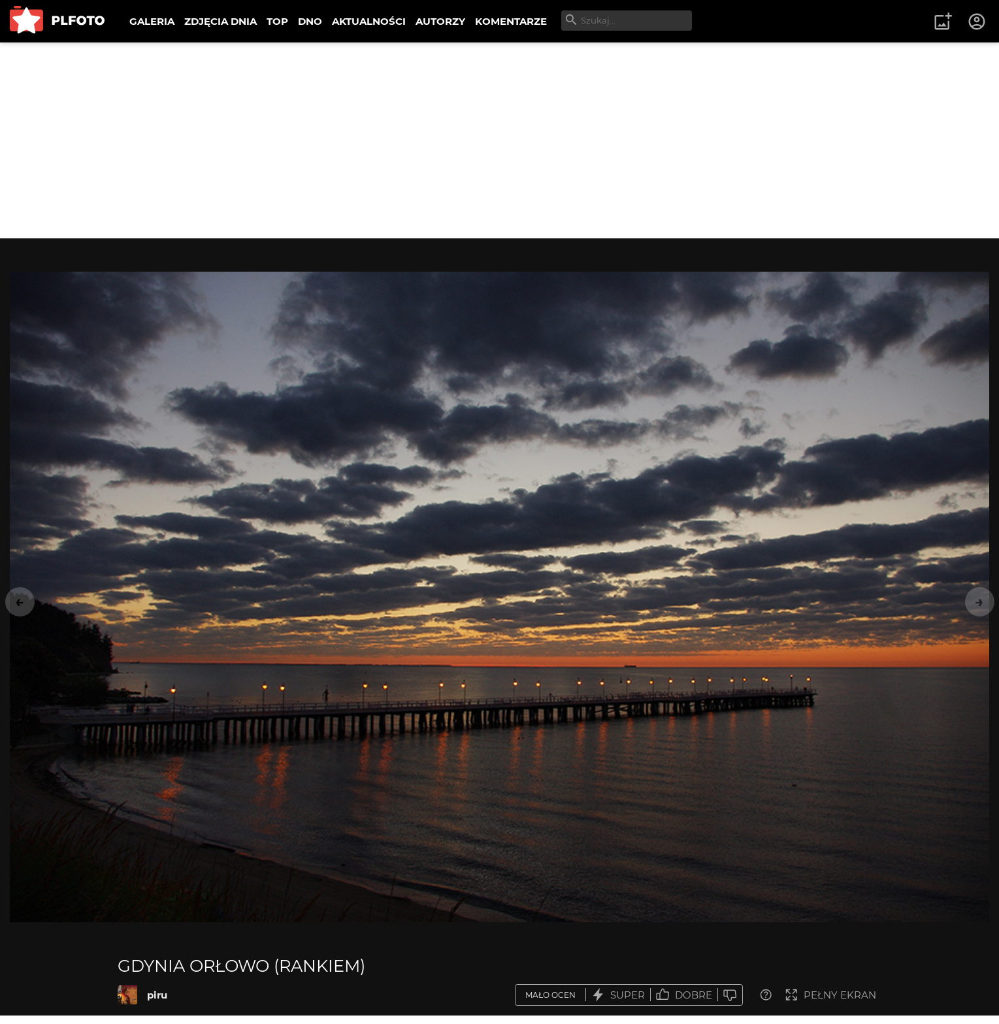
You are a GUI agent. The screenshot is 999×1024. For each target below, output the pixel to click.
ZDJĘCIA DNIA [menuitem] (220, 21)
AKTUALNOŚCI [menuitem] (369, 21)
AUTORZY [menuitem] (440, 21)
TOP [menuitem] (277, 21)
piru (157, 995)
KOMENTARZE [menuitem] (511, 21)
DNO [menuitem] (310, 21)
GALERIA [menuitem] (151, 21)
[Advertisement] (500, 140)
